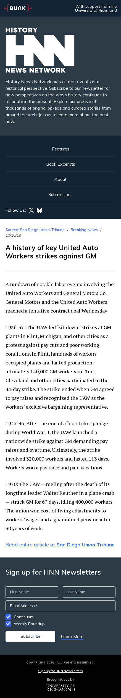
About (60, 179)
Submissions (60, 194)
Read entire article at (60, 544)
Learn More (72, 636)
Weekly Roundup (29, 623)
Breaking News (84, 229)
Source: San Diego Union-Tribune (35, 229)
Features (60, 149)
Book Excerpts (60, 164)
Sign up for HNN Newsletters (60, 671)
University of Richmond (96, 10)
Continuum (24, 616)
